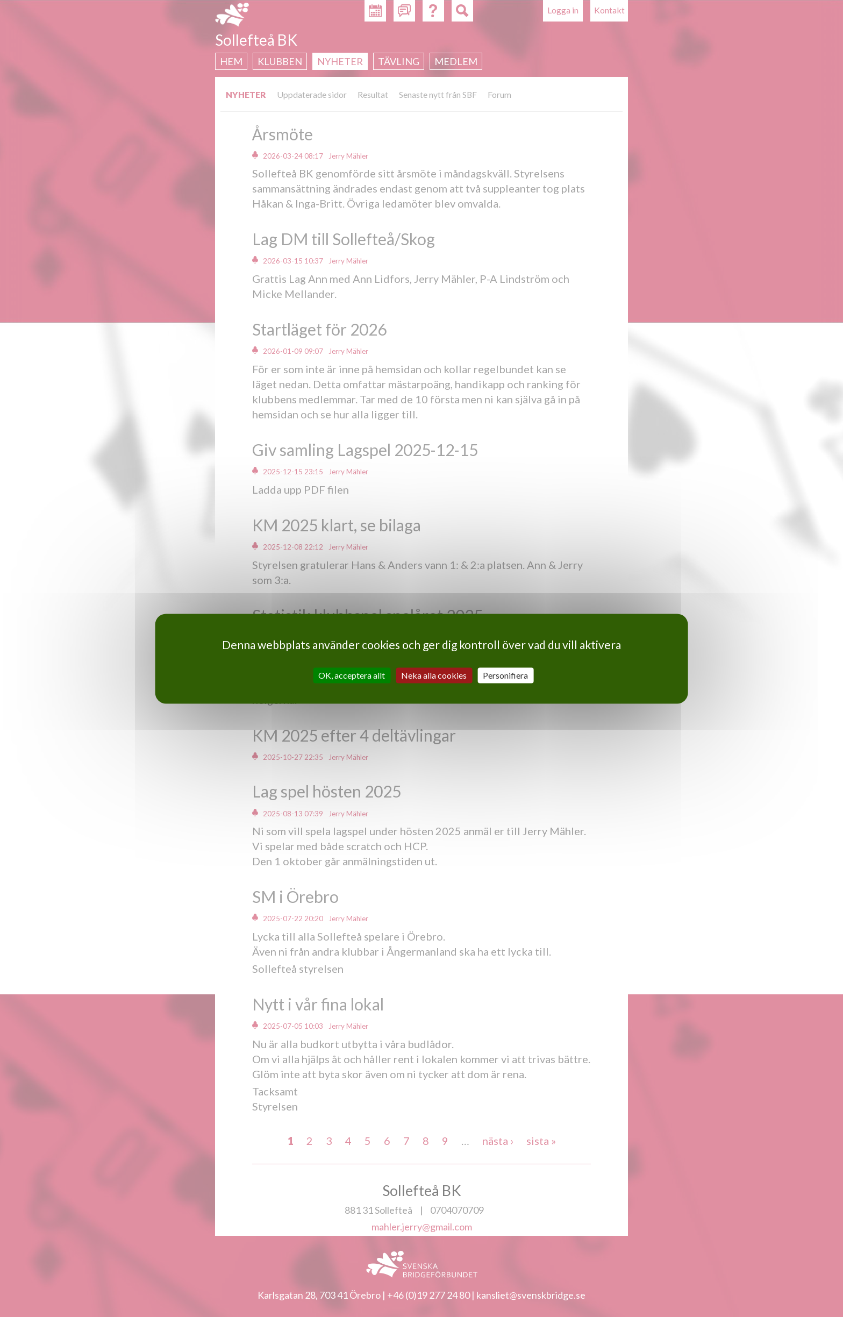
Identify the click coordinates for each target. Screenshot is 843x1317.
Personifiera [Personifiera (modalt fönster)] (505, 675)
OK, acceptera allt (351, 675)
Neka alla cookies (434, 675)
